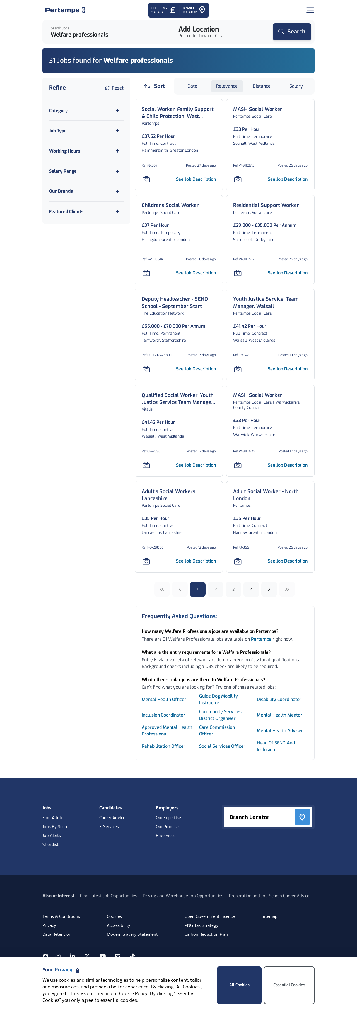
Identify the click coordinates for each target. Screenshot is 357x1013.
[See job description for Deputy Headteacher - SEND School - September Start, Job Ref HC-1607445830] (196, 369)
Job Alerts (51, 836)
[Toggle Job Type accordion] (86, 131)
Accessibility (118, 925)
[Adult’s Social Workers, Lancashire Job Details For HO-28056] (179, 495)
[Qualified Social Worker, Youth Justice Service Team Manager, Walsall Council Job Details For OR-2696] (179, 399)
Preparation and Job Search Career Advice (269, 896)
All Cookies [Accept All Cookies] (239, 985)
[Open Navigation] (310, 10)
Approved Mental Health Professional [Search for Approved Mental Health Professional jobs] (167, 730)
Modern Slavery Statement (132, 934)
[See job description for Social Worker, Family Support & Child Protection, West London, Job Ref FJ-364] (196, 179)
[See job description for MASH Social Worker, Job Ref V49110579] (288, 465)
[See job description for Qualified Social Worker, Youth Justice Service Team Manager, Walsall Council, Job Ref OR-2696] (196, 465)
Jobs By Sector (56, 827)
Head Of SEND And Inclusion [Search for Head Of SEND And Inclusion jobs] (276, 746)
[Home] (65, 10)
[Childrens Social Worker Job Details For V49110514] (170, 205)
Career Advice (112, 818)
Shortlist (50, 845)
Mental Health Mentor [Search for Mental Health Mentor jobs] (279, 715)
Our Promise (167, 827)
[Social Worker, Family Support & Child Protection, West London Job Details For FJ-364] (179, 113)
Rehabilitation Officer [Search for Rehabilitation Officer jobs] (163, 746)
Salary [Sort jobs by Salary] (296, 86)
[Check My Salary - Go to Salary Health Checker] (163, 10)
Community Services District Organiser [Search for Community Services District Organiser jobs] (220, 715)
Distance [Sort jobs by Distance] (262, 86)
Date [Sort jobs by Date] (192, 86)
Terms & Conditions (61, 917)
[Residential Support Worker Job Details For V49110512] (266, 205)
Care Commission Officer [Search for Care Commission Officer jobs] (217, 730)
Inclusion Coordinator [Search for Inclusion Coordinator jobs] (163, 715)
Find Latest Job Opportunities (108, 896)
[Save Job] (146, 179)
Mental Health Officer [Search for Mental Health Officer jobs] (164, 699)
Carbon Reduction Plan (206, 934)
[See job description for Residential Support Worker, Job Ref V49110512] (288, 273)
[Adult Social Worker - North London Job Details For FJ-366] (270, 495)
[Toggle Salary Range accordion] (86, 171)
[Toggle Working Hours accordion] (86, 151)
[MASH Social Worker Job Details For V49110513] (257, 109)
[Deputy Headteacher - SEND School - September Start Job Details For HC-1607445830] (179, 303)
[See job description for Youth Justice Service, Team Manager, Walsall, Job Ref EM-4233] (288, 369)
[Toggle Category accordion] (86, 110)
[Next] (269, 589)
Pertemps (261, 639)
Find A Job (52, 818)
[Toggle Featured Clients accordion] (86, 211)
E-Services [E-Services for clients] (165, 836)
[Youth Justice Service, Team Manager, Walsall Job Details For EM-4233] (270, 303)
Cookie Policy (133, 994)
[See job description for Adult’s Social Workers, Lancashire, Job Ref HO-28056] (196, 561)
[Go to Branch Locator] (194, 10)
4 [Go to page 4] (251, 589)
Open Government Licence (210, 917)
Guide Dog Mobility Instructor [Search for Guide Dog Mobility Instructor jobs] (218, 699)
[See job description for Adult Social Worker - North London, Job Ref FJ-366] (288, 561)
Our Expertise (168, 818)
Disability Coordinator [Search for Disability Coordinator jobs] (279, 699)
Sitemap (270, 917)
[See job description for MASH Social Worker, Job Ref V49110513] (288, 179)
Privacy (49, 925)
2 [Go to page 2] (215, 589)
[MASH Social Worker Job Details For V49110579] (257, 395)
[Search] (292, 31)
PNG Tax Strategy (201, 925)
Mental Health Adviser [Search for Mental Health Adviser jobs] (280, 731)
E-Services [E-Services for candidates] (109, 827)
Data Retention (56, 934)
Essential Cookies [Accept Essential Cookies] (289, 985)
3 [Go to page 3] (233, 589)
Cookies (114, 917)
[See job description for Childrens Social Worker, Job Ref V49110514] (196, 273)
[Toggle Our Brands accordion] (86, 191)
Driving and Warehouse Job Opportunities (183, 896)
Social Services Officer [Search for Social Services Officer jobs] (222, 746)
